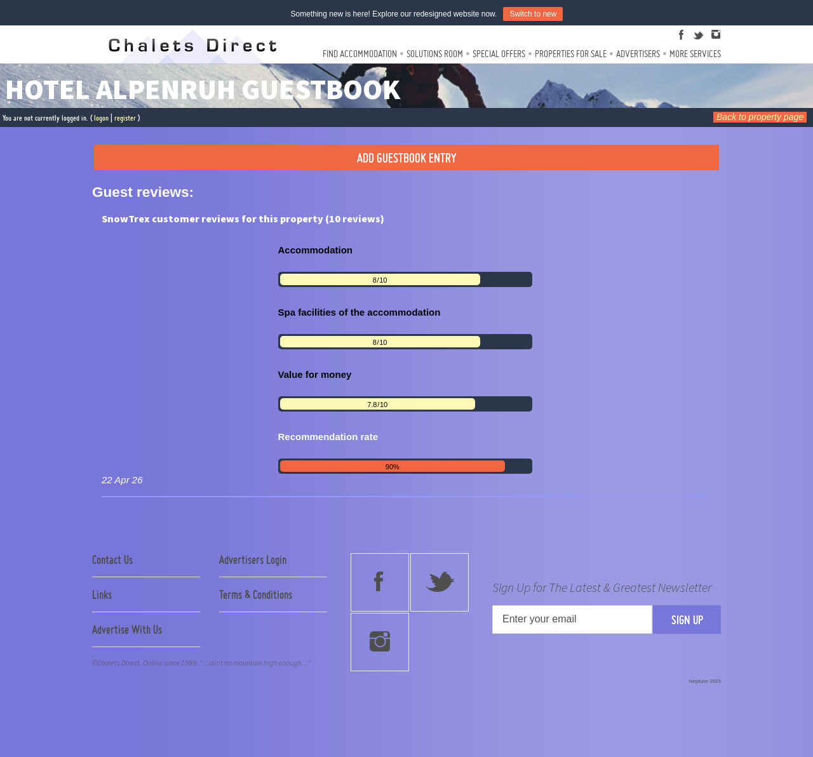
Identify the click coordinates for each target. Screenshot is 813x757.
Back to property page (759, 117)
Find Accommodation (360, 54)
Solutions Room (434, 54)
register (125, 118)
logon (101, 118)
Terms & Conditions (255, 594)
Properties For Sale (571, 54)
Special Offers (499, 54)
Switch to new (532, 14)
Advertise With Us (127, 629)
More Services (695, 54)
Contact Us (112, 559)
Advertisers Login (252, 559)
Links (102, 594)
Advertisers (638, 54)
